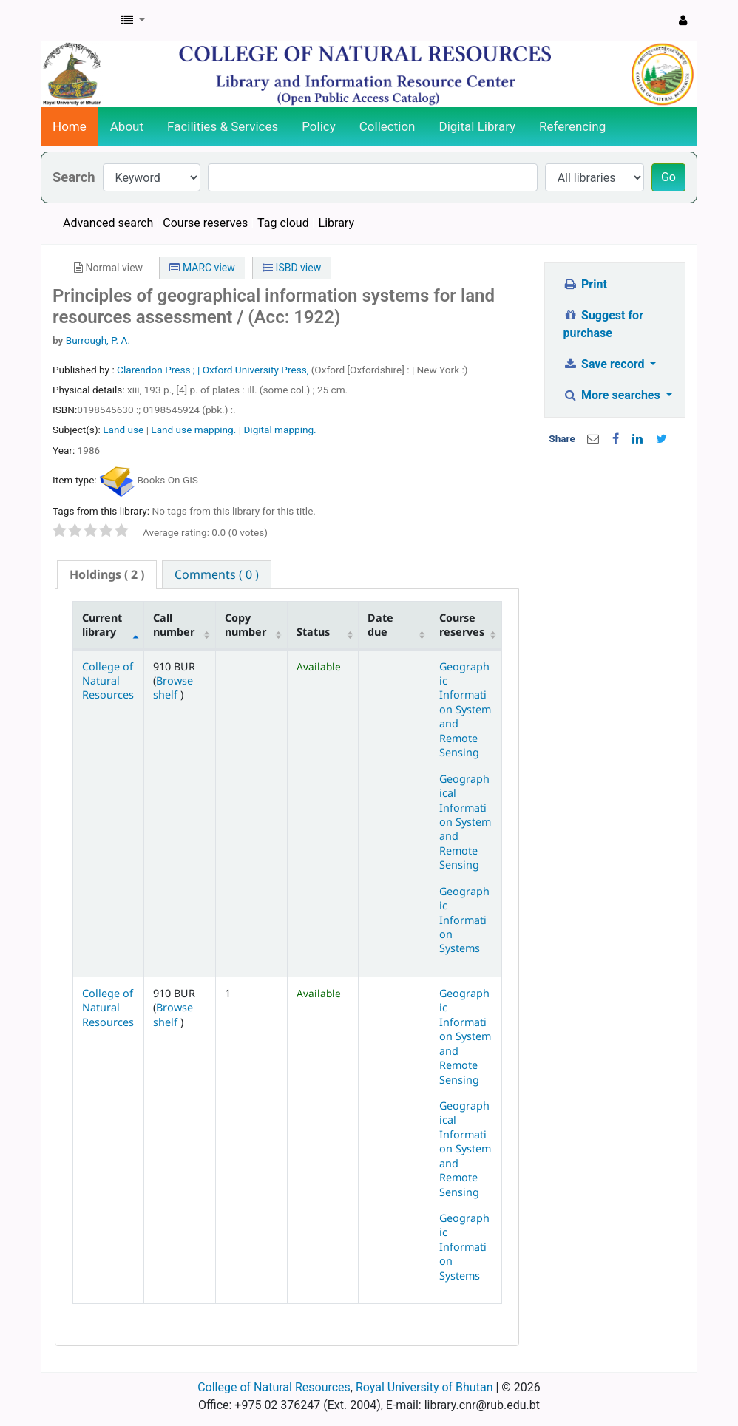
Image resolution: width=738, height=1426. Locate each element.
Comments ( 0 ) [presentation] (217, 574)
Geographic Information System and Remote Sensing (465, 709)
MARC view (201, 268)
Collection (387, 126)
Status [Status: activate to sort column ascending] (313, 632)
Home (70, 126)
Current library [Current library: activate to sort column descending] (102, 625)
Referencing (572, 126)
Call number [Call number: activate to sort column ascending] (173, 625)
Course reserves (205, 223)
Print (585, 284)
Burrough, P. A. (98, 340)
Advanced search (108, 223)
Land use (123, 429)
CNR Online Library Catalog (78, 20)
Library (336, 223)
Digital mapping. (279, 429)
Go (668, 177)
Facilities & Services (222, 126)
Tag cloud (283, 223)
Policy (319, 126)
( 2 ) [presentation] (107, 574)
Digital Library (477, 126)
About (126, 126)
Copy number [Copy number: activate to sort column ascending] (245, 625)
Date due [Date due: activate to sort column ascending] (380, 625)
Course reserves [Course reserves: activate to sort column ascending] (461, 625)
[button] (133, 20)
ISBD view (292, 268)
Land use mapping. (193, 429)
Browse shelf (173, 687)
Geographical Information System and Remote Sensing (465, 822)
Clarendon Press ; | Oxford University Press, (214, 370)
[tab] (107, 574)
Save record (605, 364)
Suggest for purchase (603, 324)
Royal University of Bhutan (424, 1387)
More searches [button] (613, 395)
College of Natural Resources (108, 680)
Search (74, 177)
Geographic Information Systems (464, 920)
